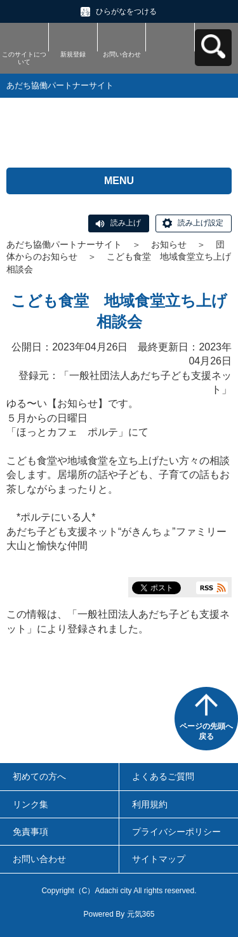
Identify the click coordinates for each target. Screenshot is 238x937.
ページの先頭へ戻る (206, 731)
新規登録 (73, 54)
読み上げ (125, 222)
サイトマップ (158, 859)
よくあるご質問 (163, 776)
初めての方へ (39, 776)
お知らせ (169, 244)
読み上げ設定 (200, 222)
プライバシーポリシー (176, 832)
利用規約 (150, 804)
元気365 (141, 914)
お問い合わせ (122, 54)
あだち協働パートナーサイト (64, 244)
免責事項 (30, 832)
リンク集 (30, 804)
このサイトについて (24, 58)
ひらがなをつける (126, 11)
